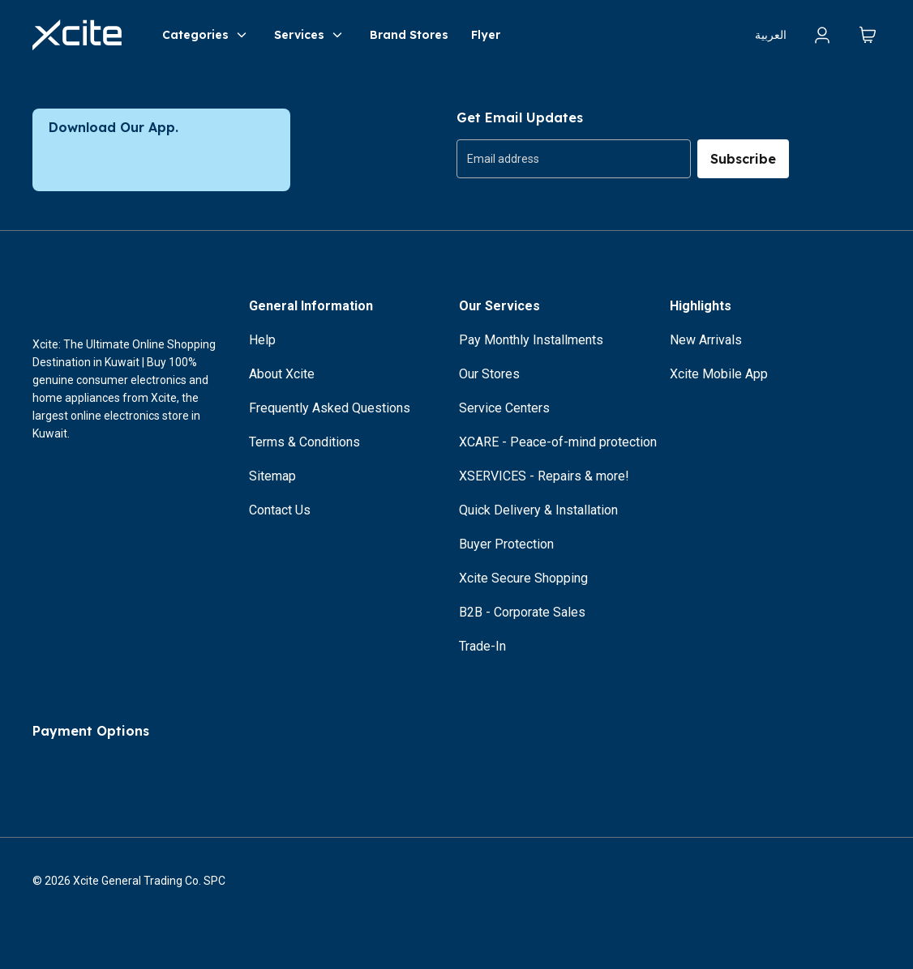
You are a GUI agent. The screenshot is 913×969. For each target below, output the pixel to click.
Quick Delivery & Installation (538, 510)
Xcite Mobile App (719, 374)
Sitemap (272, 476)
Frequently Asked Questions (329, 408)
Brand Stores (409, 35)
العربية (771, 34)
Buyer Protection (506, 544)
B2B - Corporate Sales (522, 612)
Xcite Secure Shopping (523, 578)
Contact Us (280, 510)
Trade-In (482, 646)
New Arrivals (706, 340)
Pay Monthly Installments (531, 340)
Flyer (485, 35)
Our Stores (489, 374)
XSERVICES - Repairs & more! (544, 476)
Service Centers (504, 408)
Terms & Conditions (304, 442)
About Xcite (282, 374)
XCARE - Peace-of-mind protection (558, 442)
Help (262, 340)
